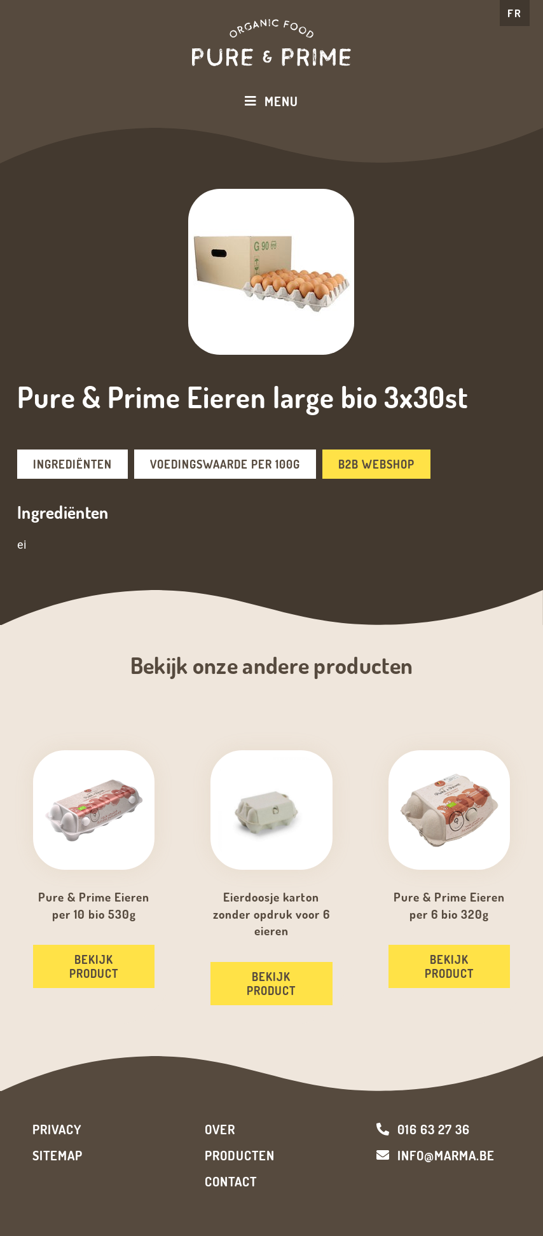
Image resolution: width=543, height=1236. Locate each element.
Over (220, 1129)
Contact (231, 1181)
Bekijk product (93, 966)
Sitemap (57, 1155)
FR (514, 13)
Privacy (56, 1129)
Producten (240, 1155)
